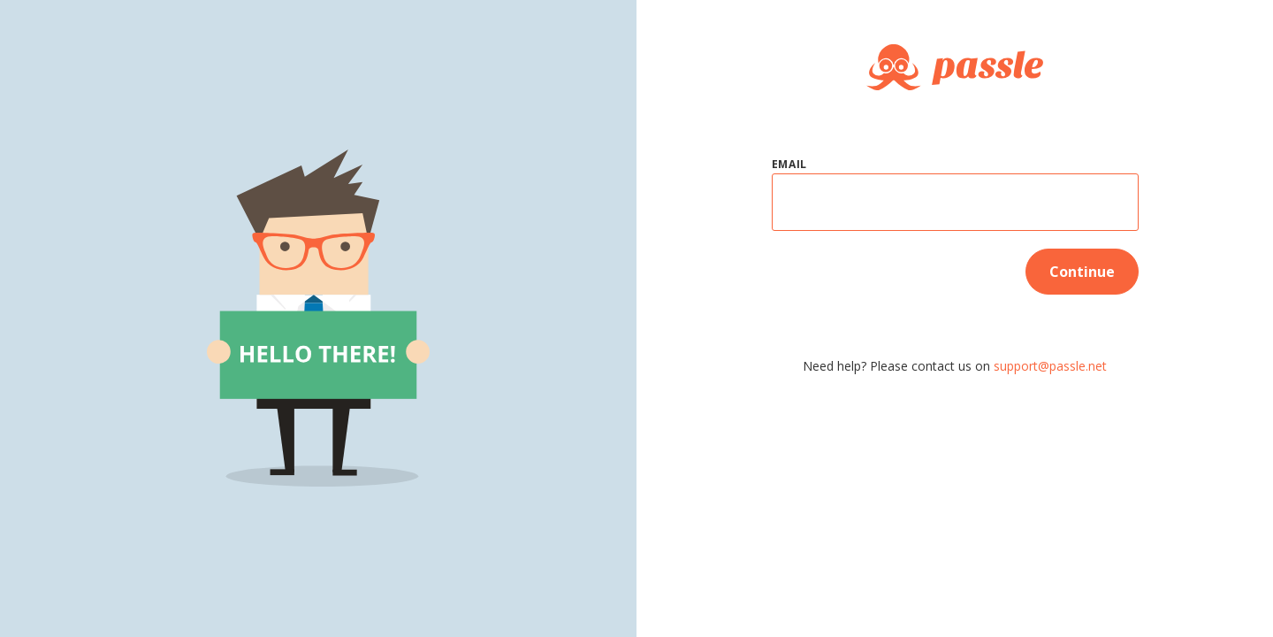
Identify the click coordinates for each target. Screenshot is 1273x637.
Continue (1082, 271)
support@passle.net (1050, 365)
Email (790, 164)
